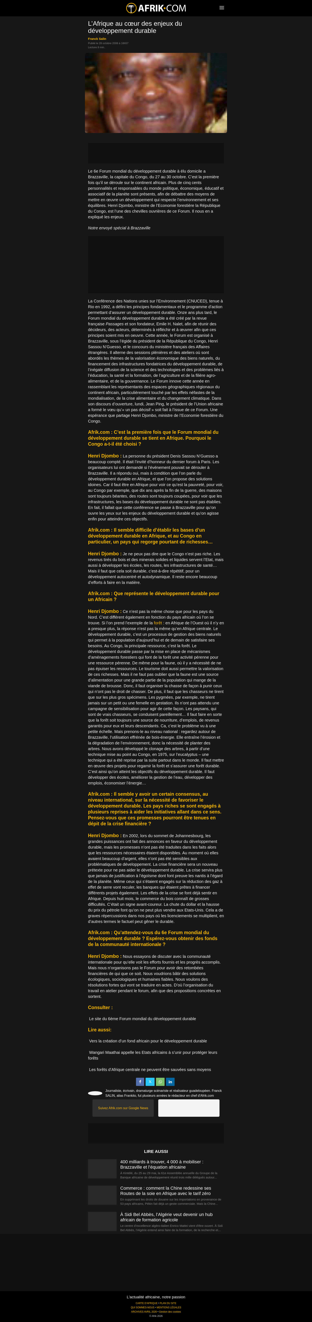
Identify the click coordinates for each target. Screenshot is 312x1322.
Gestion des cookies (170, 1311)
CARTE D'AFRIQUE (146, 1303)
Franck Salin (97, 38)
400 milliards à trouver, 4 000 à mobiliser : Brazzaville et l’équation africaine (161, 1164)
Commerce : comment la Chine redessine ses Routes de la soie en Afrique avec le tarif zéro (165, 1191)
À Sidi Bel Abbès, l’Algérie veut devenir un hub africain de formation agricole (166, 1217)
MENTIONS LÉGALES (169, 1307)
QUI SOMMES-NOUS (143, 1307)
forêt (158, 623)
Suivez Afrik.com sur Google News (123, 1108)
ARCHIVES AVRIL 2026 (144, 1311)
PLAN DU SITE (168, 1303)
